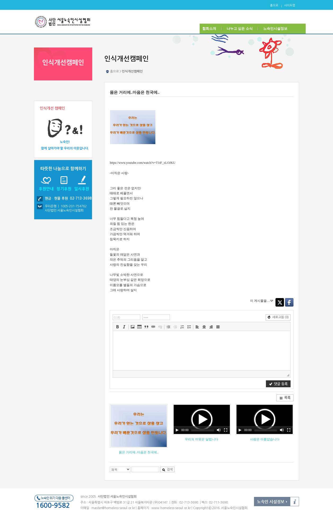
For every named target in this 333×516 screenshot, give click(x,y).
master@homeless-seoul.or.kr (113, 508)
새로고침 (278, 317)
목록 (285, 397)
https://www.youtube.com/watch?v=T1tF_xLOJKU (142, 163)
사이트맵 (289, 5)
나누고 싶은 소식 (240, 29)
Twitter (279, 302)
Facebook (289, 302)
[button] (117, 327)
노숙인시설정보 (275, 29)
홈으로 (274, 5)
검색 (167, 469)
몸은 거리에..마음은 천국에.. (139, 452)
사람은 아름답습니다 (264, 439)
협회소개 (209, 29)
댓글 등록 (278, 384)
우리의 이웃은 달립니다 (201, 439)
